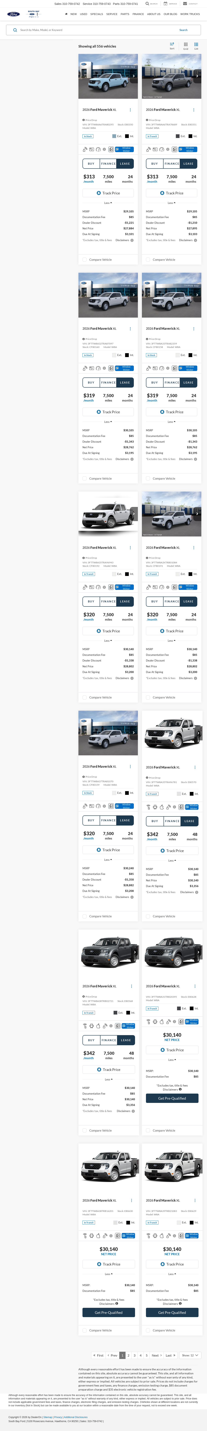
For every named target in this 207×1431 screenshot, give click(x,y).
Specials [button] (96, 14)
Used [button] (83, 14)
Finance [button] (138, 14)
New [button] (74, 14)
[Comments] (111, 149)
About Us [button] (154, 14)
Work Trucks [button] (190, 14)
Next (157, 1355)
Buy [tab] (91, 163)
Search (183, 30)
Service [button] (111, 14)
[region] (172, 1078)
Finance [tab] (108, 163)
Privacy (58, 1417)
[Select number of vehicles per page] (190, 1355)
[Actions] (130, 109)
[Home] (66, 14)
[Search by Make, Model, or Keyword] (97, 30)
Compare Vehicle (100, 259)
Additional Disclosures (76, 1417)
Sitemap (47, 1417)
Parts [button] (125, 14)
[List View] (196, 46)
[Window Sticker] (124, 149)
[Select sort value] (173, 46)
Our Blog (170, 14)
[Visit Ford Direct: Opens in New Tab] (105, 1421)
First (98, 1355)
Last (170, 1355)
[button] (134, 76)
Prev (112, 1355)
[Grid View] (185, 46)
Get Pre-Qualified (172, 1098)
